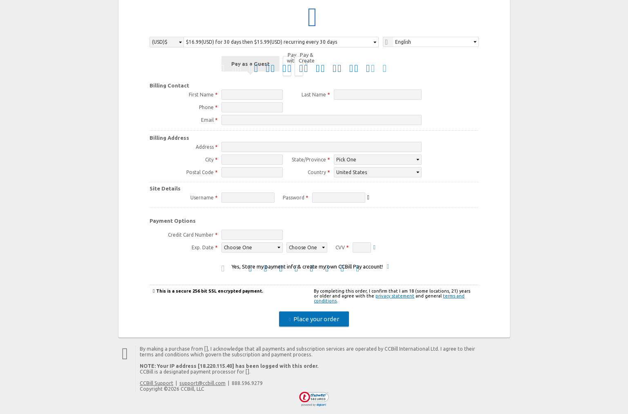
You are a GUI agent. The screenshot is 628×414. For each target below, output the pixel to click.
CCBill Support (156, 384)
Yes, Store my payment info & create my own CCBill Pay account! (307, 268)
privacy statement (394, 297)
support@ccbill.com (202, 384)
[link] (314, 400)
